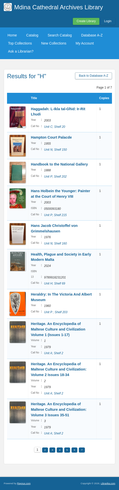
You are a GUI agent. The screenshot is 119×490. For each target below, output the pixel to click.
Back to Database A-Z (93, 75)
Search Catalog (60, 35)
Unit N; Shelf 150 (55, 149)
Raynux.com (23, 483)
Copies (104, 98)
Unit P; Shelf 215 (55, 215)
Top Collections (20, 43)
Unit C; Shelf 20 (54, 127)
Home (12, 35)
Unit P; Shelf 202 (55, 176)
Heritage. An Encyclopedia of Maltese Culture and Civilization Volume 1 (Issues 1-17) (58, 329)
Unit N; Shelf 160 (55, 243)
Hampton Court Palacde (51, 137)
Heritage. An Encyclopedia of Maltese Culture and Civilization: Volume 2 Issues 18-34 (59, 369)
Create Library (86, 21)
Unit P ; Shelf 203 (55, 312)
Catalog (32, 35)
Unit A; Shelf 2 (53, 353)
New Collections (53, 43)
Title (34, 98)
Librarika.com (108, 483)
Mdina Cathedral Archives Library (58, 7)
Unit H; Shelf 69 (54, 283)
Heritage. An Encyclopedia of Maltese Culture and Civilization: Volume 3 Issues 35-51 (59, 409)
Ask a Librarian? (20, 51)
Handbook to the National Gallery (59, 164)
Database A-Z (92, 35)
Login (107, 21)
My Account (85, 43)
